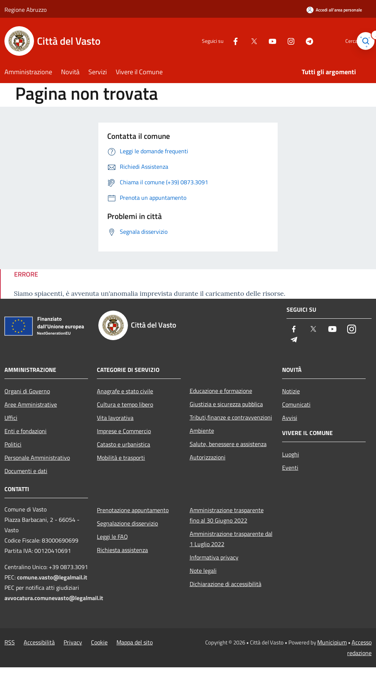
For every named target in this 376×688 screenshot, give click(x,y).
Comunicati (296, 404)
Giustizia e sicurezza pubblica (226, 404)
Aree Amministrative (30, 404)
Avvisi (289, 417)
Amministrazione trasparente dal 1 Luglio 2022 (231, 538)
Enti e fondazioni (25, 431)
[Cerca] (363, 41)
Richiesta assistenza (122, 549)
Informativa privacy (214, 557)
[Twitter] (241, 41)
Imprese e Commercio (124, 431)
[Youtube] (260, 41)
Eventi (290, 467)
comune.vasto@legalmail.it (52, 577)
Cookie (99, 642)
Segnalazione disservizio (127, 523)
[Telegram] (296, 41)
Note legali (203, 570)
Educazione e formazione (221, 390)
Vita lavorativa (115, 417)
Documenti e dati (25, 470)
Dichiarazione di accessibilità (225, 583)
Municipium (332, 642)
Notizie (291, 391)
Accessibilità (39, 642)
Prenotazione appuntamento (133, 510)
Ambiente (202, 430)
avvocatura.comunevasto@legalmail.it (53, 597)
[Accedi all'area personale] (334, 9)
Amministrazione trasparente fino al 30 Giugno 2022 (227, 515)
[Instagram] (278, 41)
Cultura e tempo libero (125, 404)
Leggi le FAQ (112, 536)
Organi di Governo (27, 391)
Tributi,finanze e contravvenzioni (231, 417)
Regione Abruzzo (25, 9)
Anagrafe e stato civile (125, 391)
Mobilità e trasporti (121, 457)
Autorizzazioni (208, 457)
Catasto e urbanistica (123, 444)
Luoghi (290, 454)
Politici (12, 444)
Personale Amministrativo (37, 457)
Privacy (73, 642)
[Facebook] (223, 41)
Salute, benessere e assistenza (228, 443)
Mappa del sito (134, 642)
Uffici (10, 417)
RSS (9, 642)
